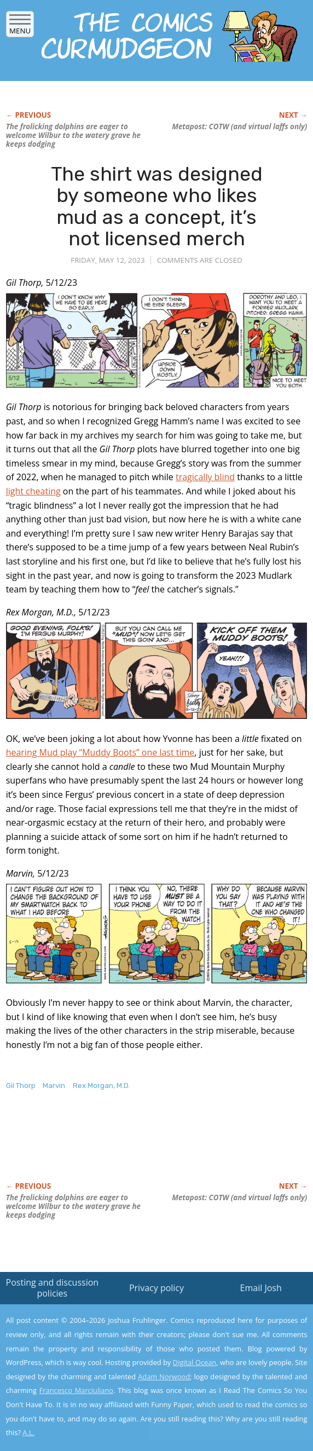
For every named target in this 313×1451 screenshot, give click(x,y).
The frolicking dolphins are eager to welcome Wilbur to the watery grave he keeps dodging (73, 135)
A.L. (28, 1432)
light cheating (33, 491)
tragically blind (205, 477)
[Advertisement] (134, 1147)
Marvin (54, 1085)
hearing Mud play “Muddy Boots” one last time (100, 752)
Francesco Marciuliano (76, 1390)
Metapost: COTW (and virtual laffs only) (239, 126)
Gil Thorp (21, 1085)
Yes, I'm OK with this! (220, 1410)
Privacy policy (156, 1288)
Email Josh (261, 1288)
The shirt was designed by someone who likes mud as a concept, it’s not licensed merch (157, 206)
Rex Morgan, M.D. (101, 1085)
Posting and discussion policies (52, 1287)
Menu (20, 27)
